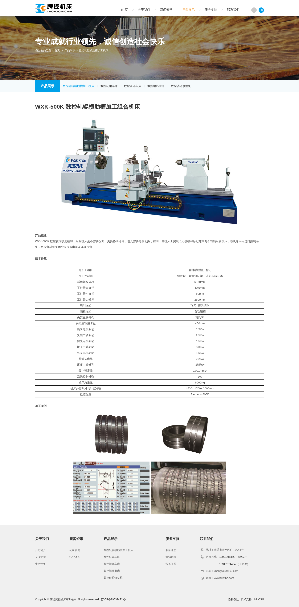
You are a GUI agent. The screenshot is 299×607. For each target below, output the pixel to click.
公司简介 (40, 550)
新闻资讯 (166, 9)
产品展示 (188, 9)
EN (261, 10)
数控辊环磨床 (156, 86)
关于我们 (144, 9)
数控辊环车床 (132, 86)
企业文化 (40, 557)
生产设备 (40, 563)
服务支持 (211, 9)
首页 (57, 50)
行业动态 (74, 557)
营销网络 (171, 557)
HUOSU (259, 599)
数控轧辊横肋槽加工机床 (93, 50)
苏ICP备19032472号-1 (114, 599)
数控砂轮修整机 (181, 86)
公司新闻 (74, 550)
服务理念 (171, 550)
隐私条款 (233, 599)
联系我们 (233, 9)
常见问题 (171, 563)
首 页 (124, 9)
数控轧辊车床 (109, 86)
